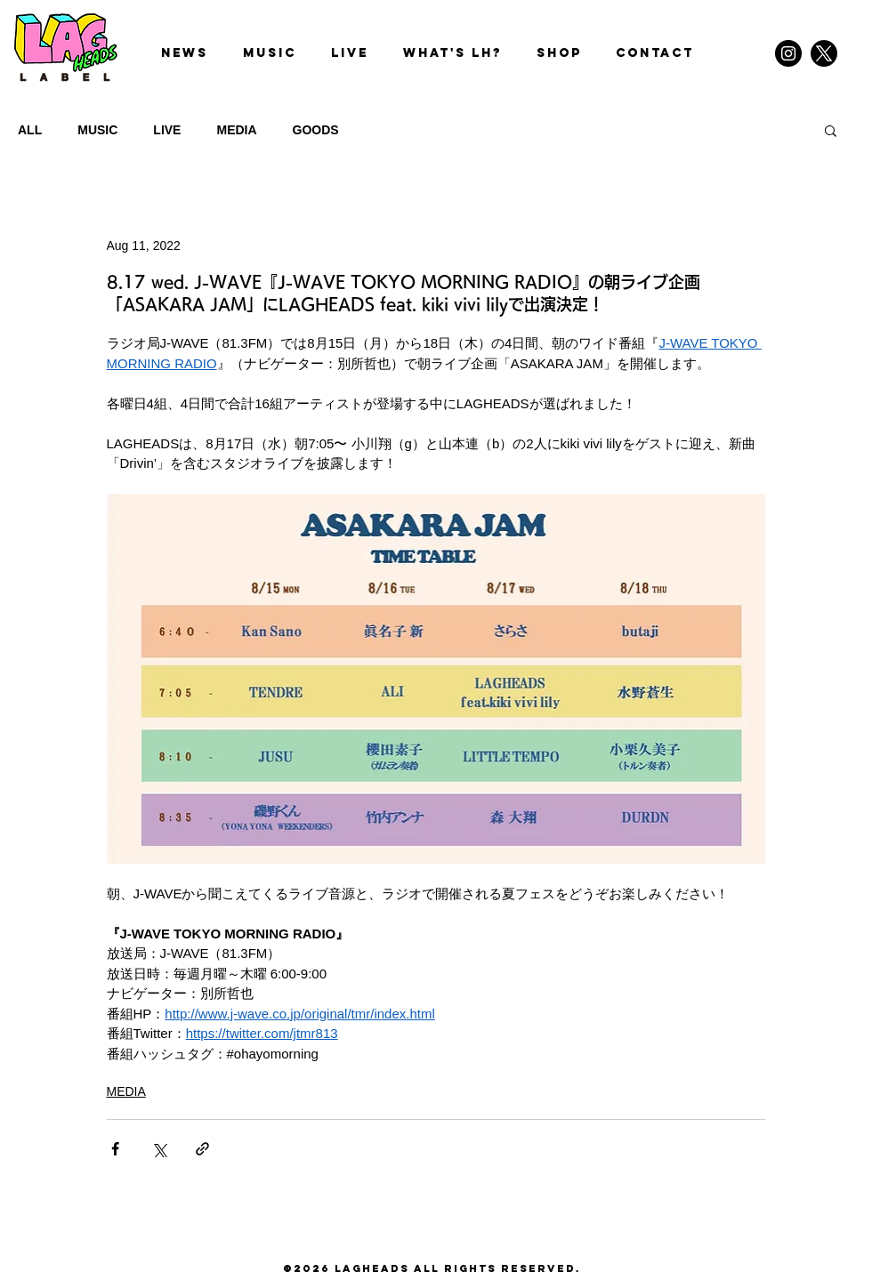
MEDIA (236, 130)
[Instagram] (788, 53)
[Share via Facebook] (115, 1148)
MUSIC (97, 130)
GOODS (316, 130)
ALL (30, 130)
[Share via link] (202, 1148)
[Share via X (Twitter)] (158, 1148)
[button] (830, 130)
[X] (824, 53)
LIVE (167, 130)
